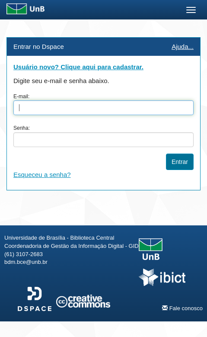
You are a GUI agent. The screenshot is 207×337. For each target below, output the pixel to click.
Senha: (21, 128)
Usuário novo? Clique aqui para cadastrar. (78, 67)
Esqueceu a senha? (42, 174)
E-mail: (21, 96)
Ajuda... (183, 46)
